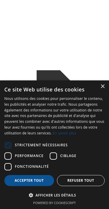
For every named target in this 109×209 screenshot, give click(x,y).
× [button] (102, 86)
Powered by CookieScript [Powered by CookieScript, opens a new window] (54, 203)
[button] (54, 195)
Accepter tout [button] (29, 180)
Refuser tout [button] (80, 180)
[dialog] (54, 144)
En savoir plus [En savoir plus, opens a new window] (64, 133)
